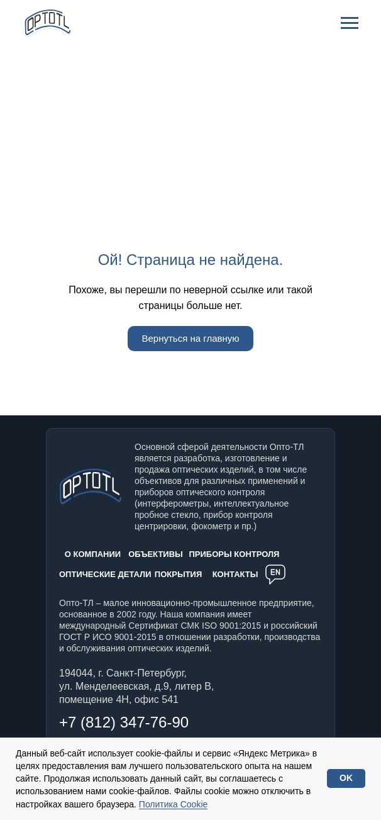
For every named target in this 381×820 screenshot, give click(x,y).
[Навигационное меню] (349, 23)
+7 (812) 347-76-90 (124, 722)
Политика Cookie (173, 804)
